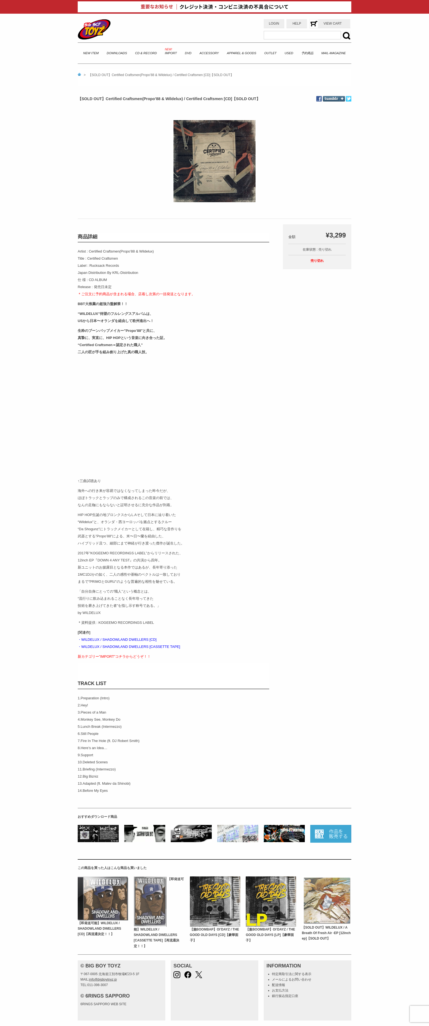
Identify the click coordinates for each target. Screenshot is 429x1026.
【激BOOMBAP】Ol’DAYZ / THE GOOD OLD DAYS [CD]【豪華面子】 (214, 935)
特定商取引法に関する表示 (291, 974)
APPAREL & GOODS (241, 53)
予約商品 (307, 53)
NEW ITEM (91, 53)
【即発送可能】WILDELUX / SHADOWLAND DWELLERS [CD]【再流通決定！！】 (99, 928)
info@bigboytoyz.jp (103, 979)
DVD (188, 53)
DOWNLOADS (117, 53)
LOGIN (274, 23)
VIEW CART (332, 23)
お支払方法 (280, 990)
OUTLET (270, 53)
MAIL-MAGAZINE (333, 53)
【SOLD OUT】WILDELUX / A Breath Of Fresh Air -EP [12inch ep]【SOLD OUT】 (326, 933)
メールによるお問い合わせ (291, 979)
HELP (296, 23)
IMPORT (171, 53)
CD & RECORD (146, 53)
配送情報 (278, 985)
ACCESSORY (209, 53)
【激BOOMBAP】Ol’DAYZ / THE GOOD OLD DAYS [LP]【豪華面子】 (270, 935)
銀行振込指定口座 (285, 996)
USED (289, 53)
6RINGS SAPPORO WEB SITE (103, 1004)
